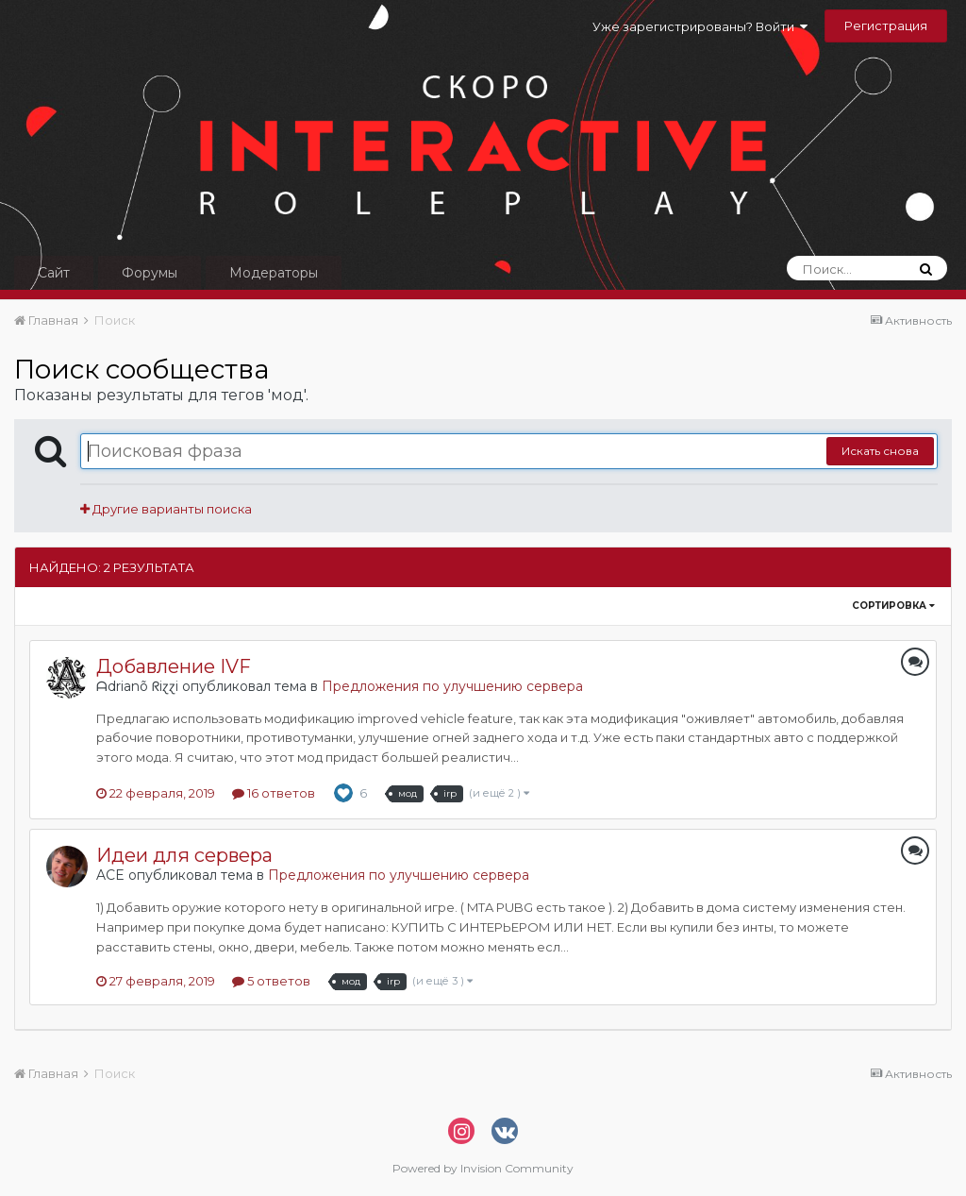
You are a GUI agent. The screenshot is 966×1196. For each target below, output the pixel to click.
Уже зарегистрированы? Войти (700, 26)
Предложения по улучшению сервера (452, 686)
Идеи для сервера (184, 855)
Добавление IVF (173, 666)
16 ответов (273, 792)
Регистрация (885, 25)
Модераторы (273, 272)
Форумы (149, 272)
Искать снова (880, 451)
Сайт (54, 272)
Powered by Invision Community (483, 1168)
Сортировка (893, 605)
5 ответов (271, 980)
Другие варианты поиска (166, 508)
